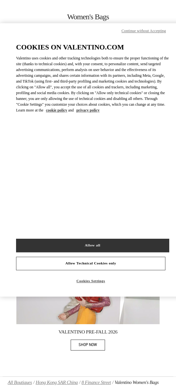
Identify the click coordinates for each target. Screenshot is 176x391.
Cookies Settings (90, 281)
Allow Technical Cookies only (90, 263)
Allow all (92, 245)
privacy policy (88, 110)
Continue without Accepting (143, 31)
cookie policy (56, 110)
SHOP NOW (92, 345)
